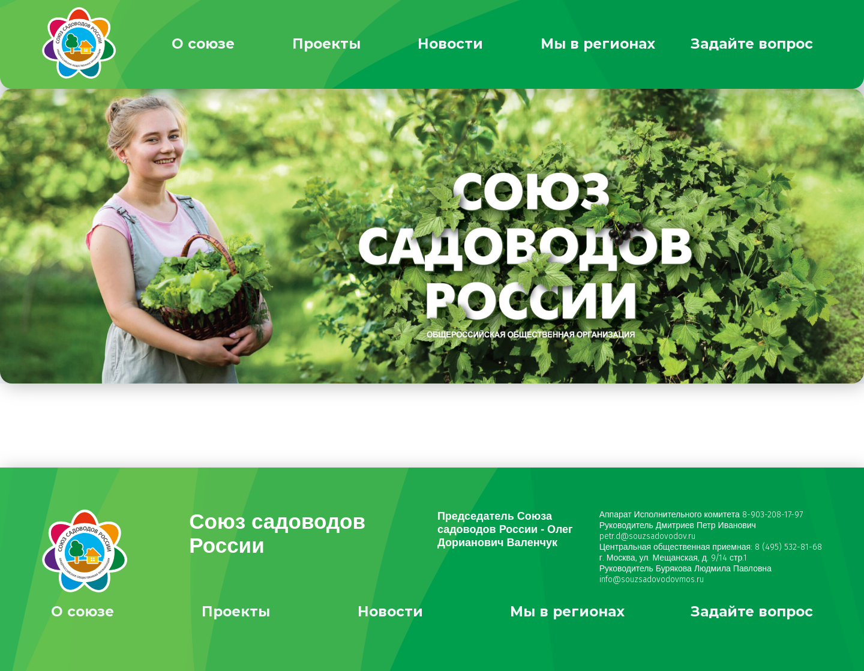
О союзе (203, 43)
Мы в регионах (598, 43)
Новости (450, 43)
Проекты (326, 43)
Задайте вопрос (752, 43)
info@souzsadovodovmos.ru (651, 579)
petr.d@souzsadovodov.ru (647, 536)
